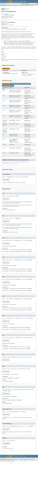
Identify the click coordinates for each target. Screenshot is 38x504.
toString (11, 144)
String (13, 90)
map (10, 120)
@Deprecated (4, 21)
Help (25, 1)
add (10, 90)
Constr (12, 5)
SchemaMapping (5, 72)
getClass (18, 162)
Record (4, 130)
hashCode (23, 162)
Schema (10, 96)
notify (28, 162)
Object (7, 23)
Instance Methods (14, 83)
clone (3, 162)
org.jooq (7, 8)
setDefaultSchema (13, 134)
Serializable (4, 18)
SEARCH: (23, 3)
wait (9, 163)
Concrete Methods (25, 83)
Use (13, 1)
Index (22, 1)
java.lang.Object (4, 13)
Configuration (6, 73)
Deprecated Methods (8, 85)
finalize (12, 162)
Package (6, 1)
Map (10, 140)
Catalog (4, 121)
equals (7, 162)
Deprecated (17, 1)
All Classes (2, 3)
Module (2, 1)
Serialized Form (4, 60)
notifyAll (4, 163)
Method (17, 5)
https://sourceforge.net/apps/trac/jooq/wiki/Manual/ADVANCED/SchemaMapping (19, 59)
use (10, 147)
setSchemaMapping (13, 139)
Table (12, 110)
